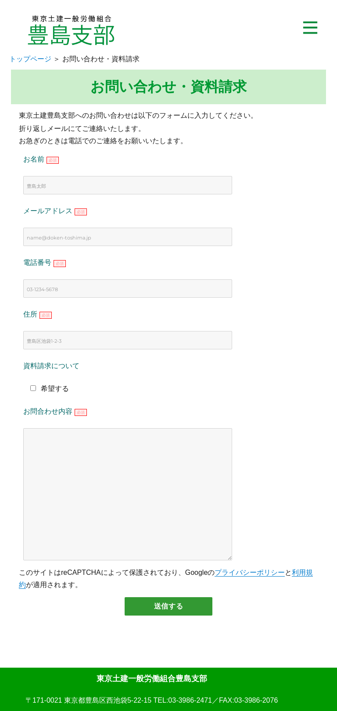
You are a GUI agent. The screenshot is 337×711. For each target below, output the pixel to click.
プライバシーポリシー (250, 572)
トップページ (30, 59)
